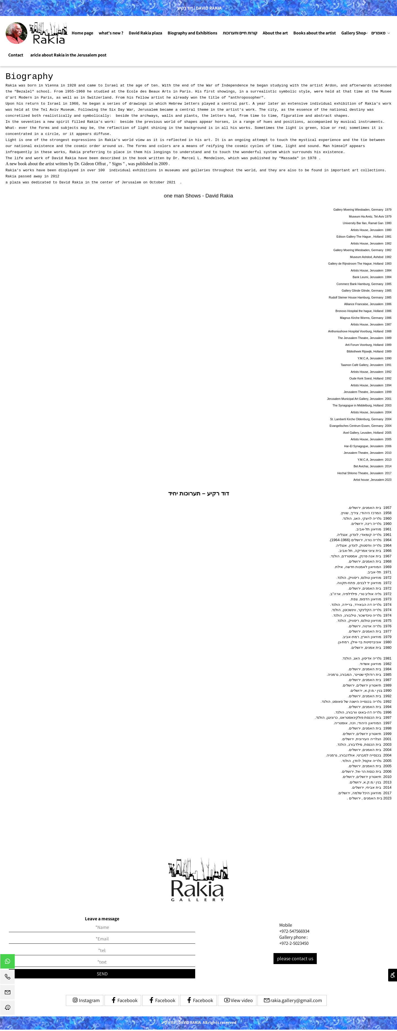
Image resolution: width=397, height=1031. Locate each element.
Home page (82, 33)
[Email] (7, 993)
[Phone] (7, 978)
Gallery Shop (354, 33)
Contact (15, 55)
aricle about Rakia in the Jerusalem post (68, 55)
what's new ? (111, 33)
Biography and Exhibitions (192, 33)
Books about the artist (314, 33)
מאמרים (380, 33)
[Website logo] (37, 33)
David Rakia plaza (145, 33)
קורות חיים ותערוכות (240, 33)
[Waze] (7, 1009)
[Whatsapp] (7, 963)
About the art (275, 33)
